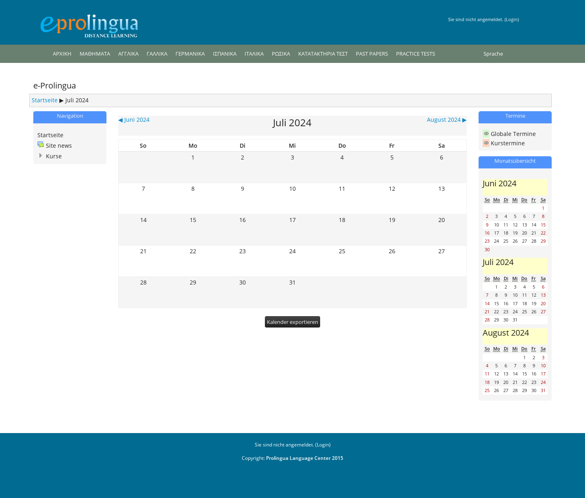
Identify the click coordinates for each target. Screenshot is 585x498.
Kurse (54, 156)
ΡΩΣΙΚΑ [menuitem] (281, 53)
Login (512, 19)
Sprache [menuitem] (493, 53)
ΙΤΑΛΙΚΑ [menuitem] (254, 53)
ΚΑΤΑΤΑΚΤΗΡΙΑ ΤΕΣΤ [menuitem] (323, 53)
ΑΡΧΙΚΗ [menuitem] (62, 53)
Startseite (45, 100)
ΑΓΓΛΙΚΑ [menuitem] (128, 53)
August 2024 (506, 332)
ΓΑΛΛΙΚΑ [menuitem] (157, 53)
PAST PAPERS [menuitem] (372, 53)
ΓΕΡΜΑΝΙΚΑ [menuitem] (190, 53)
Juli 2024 (77, 100)
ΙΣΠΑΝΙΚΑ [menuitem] (224, 53)
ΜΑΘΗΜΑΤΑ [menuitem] (95, 53)
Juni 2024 (499, 183)
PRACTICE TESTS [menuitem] (415, 53)
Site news (59, 145)
